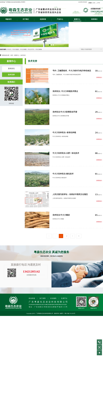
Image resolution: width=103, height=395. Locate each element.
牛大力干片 (31, 49)
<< (49, 236)
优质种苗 (43, 19)
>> (79, 236)
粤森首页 (8, 19)
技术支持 (23, 55)
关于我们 (26, 19)
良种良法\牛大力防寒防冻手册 (65, 112)
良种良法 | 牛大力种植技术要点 (65, 91)
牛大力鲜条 (39, 49)
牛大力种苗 (23, 49)
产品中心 (60, 19)
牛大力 (9, 49)
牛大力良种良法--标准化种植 (64, 132)
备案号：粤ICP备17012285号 (67, 313)
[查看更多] (99, 77)
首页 (12, 55)
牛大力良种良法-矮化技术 (63, 174)
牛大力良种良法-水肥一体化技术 (66, 153)
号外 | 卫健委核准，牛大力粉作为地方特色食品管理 (72, 71)
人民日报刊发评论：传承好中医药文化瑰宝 (70, 194)
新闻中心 (77, 19)
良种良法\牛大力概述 (61, 215)
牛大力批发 (16, 49)
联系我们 (94, 19)
